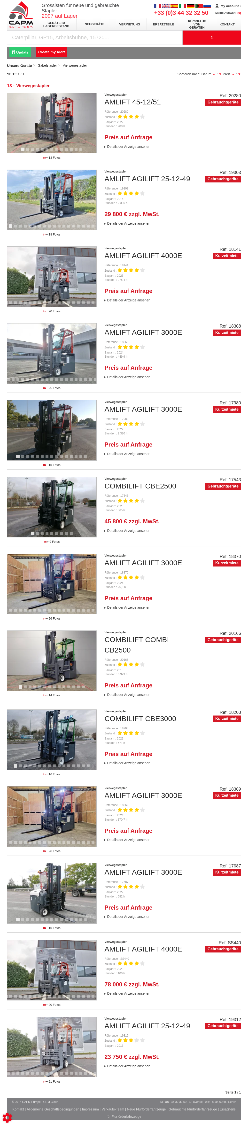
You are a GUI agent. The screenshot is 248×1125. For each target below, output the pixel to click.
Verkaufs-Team (112, 1109)
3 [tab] (33, 151)
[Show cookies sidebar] (7, 1118)
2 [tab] (28, 151)
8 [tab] (57, 151)
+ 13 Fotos (52, 157)
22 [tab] (95, 612)
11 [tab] (73, 151)
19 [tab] (95, 305)
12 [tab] (78, 151)
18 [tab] (95, 228)
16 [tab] (85, 228)
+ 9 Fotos (52, 541)
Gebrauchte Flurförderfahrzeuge (193, 1109)
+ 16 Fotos (52, 774)
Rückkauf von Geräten (197, 24)
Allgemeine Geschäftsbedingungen (53, 1109)
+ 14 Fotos (52, 695)
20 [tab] (87, 382)
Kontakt (227, 24)
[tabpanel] (52, 123)
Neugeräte (95, 24)
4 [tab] (38, 151)
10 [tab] (68, 151)
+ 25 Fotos (52, 388)
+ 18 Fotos (52, 234)
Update (20, 52)
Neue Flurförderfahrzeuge (146, 1109)
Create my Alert (51, 52)
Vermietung (129, 24)
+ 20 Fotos (52, 311)
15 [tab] (80, 228)
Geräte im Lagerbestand (56, 24)
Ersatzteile (163, 24)
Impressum (90, 1109)
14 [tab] (75, 228)
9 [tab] (62, 151)
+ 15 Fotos (52, 465)
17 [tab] (90, 228)
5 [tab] (43, 151)
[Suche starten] (212, 37)
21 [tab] (92, 382)
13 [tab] (83, 151)
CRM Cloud (50, 1102)
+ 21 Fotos (52, 1081)
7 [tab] (53, 151)
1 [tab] (23, 151)
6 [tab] (48, 151)
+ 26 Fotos (52, 618)
